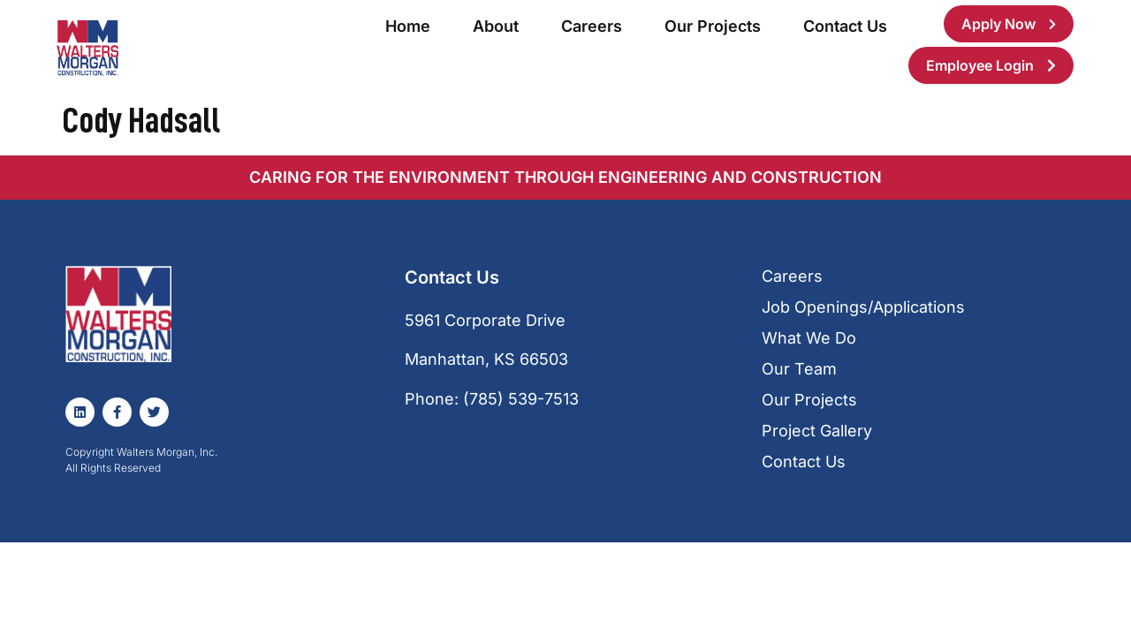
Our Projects (712, 26)
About (496, 26)
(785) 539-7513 (521, 399)
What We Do (809, 338)
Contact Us (845, 26)
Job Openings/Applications (863, 307)
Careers (591, 26)
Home (407, 26)
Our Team (799, 369)
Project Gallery (817, 430)
